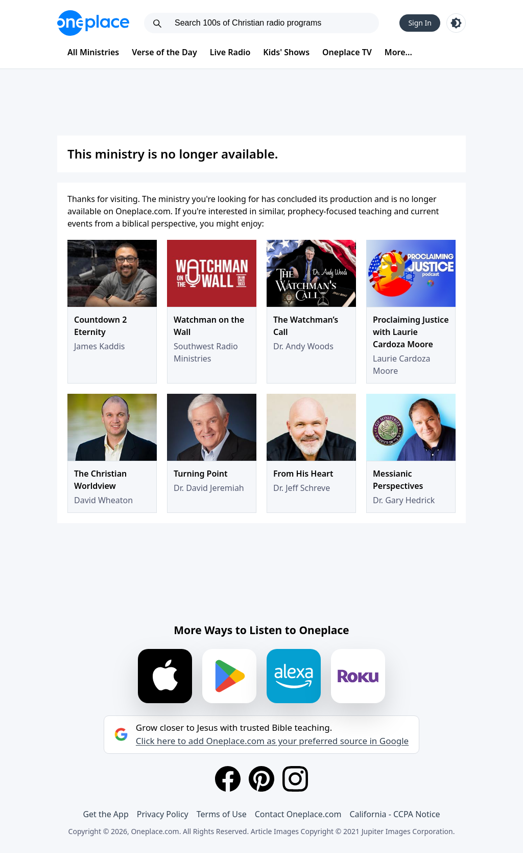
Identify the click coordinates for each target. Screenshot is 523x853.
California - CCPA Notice (394, 814)
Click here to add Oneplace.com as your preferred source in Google (272, 741)
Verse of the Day (164, 52)
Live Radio (230, 52)
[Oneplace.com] (93, 23)
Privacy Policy (162, 814)
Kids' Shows (286, 52)
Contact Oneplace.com (298, 814)
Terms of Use (222, 814)
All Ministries (93, 52)
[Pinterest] (261, 779)
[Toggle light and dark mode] (456, 23)
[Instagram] (295, 779)
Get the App (105, 814)
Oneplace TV (347, 52)
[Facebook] (228, 779)
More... (398, 52)
